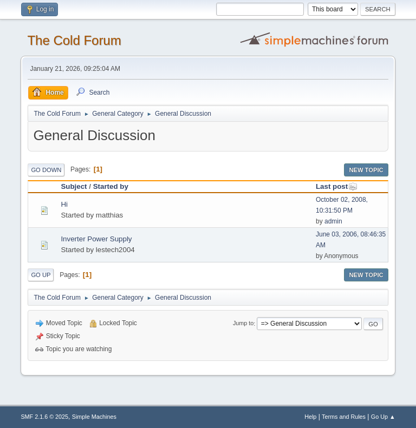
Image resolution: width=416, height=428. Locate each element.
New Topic (366, 170)
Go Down (46, 170)
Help (310, 416)
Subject (74, 186)
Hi (64, 204)
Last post (337, 186)
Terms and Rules (344, 416)
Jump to (243, 323)
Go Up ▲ (383, 416)
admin (333, 221)
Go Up (40, 275)
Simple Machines (94, 416)
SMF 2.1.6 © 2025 (44, 416)
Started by (110, 186)
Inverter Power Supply (96, 239)
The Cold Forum (74, 40)
